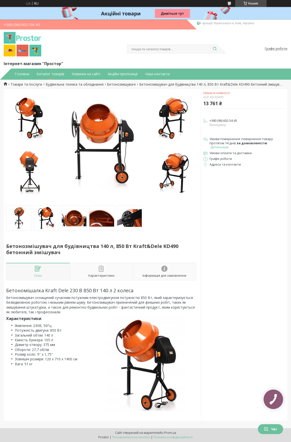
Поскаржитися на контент (131, 437)
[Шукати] (215, 49)
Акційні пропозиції (123, 74)
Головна (22, 74)
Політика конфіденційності (173, 437)
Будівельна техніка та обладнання (75, 84)
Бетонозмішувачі (121, 84)
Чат (270, 429)
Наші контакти (157, 74)
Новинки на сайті (86, 74)
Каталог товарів (50, 74)
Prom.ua (170, 433)
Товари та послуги (26, 84)
